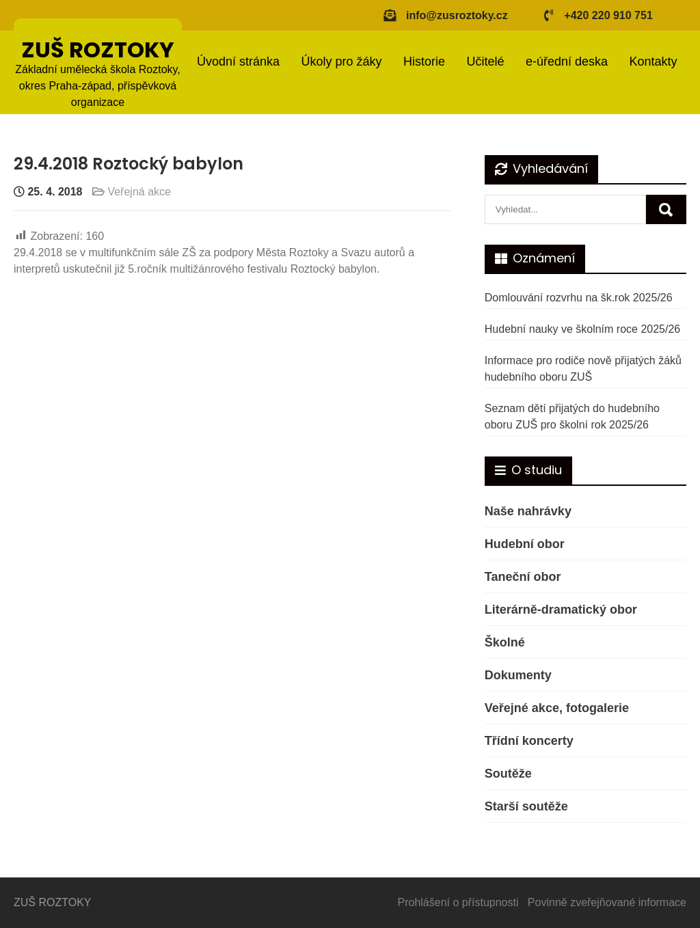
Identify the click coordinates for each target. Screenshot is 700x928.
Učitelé (485, 61)
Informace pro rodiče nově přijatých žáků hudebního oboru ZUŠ (583, 369)
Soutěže (508, 773)
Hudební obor (525, 544)
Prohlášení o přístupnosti (458, 902)
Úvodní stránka (238, 61)
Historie (424, 61)
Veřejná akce (139, 191)
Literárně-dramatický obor (561, 609)
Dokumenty (518, 675)
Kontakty (653, 61)
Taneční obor (523, 577)
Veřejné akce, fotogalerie (557, 708)
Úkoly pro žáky (341, 61)
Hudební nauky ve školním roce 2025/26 (582, 329)
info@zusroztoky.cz (457, 15)
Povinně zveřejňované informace (607, 902)
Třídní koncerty (529, 741)
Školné (505, 642)
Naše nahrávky (528, 511)
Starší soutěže (526, 806)
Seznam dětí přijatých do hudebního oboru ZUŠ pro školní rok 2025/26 (572, 416)
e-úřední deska (567, 61)
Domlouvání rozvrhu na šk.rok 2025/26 (579, 297)
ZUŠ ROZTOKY (97, 49)
